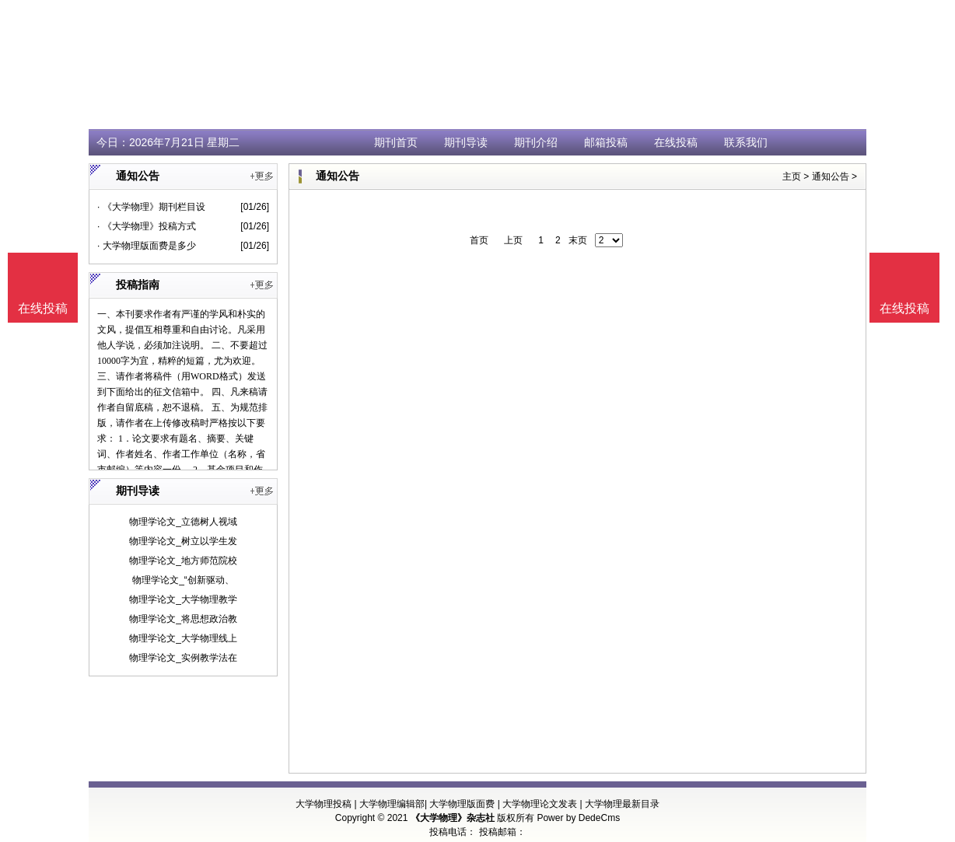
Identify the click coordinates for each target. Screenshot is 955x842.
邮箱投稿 (606, 142)
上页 (513, 240)
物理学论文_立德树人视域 (183, 521)
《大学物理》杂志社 (453, 817)
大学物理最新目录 (622, 803)
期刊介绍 (536, 142)
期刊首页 (396, 142)
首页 (479, 240)
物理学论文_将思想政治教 (183, 618)
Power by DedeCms (578, 817)
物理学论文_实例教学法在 (183, 657)
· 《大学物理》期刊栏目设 (151, 206)
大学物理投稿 (324, 803)
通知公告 (830, 176)
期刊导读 (466, 142)
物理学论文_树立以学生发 (183, 541)
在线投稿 (676, 142)
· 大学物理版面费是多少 (146, 245)
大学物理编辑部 (392, 803)
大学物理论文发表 (539, 803)
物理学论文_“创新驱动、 (183, 580)
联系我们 (746, 142)
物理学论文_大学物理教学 (183, 599)
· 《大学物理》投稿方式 (146, 226)
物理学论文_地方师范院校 (183, 560)
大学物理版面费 (462, 803)
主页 (791, 176)
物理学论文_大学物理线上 (183, 638)
